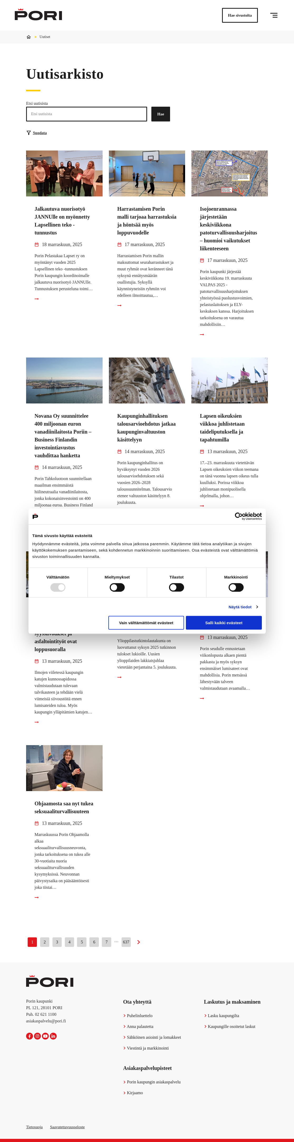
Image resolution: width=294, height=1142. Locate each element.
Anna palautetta (138, 1026)
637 (126, 942)
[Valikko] (273, 15)
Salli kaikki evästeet (223, 623)
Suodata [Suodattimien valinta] (37, 133)
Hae (160, 114)
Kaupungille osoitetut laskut (230, 1026)
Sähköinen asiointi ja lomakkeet (152, 1037)
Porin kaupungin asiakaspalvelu (152, 1082)
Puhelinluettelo (138, 1015)
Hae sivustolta (240, 15)
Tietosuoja (34, 1127)
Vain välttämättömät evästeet (146, 623)
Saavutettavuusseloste (67, 1127)
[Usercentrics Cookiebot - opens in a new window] (239, 516)
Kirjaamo (133, 1093)
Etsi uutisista (37, 103)
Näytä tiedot (240, 606)
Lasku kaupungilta (221, 1015)
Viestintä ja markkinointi (146, 1048)
